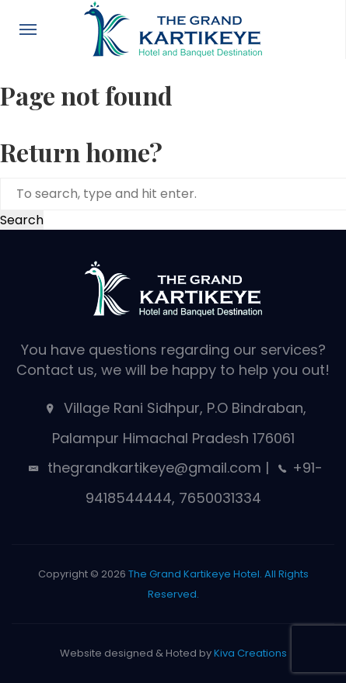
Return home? (81, 151)
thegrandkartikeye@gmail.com (152, 467)
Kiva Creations (250, 653)
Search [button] (22, 220)
